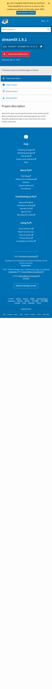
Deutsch (27, 301)
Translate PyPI (25, 208)
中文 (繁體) (44, 301)
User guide (25, 156)
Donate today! (26, 265)
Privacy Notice (25, 238)
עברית (24, 303)
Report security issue (26, 231)
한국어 (39, 303)
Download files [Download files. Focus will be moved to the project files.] (9, 98)
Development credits (25, 214)
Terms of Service (25, 228)
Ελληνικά (20, 301)
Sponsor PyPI (26, 211)
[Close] (48, 3)
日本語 (32, 299)
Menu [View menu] (45, 21)
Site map (26, 278)
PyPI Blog (25, 176)
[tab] (26, 78)
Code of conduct (25, 235)
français (25, 299)
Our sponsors (26, 188)
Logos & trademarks (26, 185)
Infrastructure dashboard (25, 179)
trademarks (13, 272)
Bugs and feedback (26, 202)
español (18, 299)
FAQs (26, 162)
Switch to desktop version (26, 285)
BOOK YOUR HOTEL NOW (25, 13)
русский (17, 303)
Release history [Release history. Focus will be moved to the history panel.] (10, 91)
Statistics (26, 182)
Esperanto (31, 303)
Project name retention (25, 159)
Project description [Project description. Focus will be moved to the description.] (11, 78)
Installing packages (25, 149)
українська (11, 301)
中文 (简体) (35, 301)
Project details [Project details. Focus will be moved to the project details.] (9, 85)
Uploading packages (25, 153)
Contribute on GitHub (25, 205)
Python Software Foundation (31, 272)
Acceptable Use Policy (25, 241)
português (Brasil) (42, 299)
